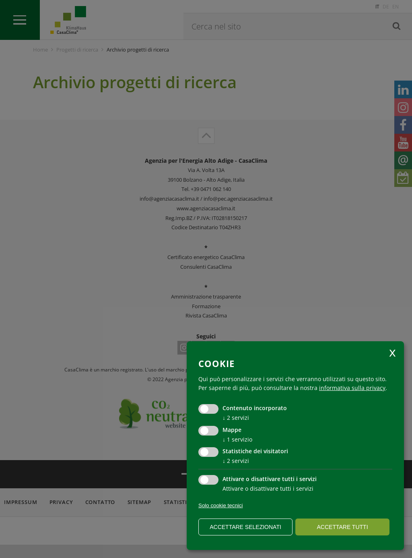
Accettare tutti (342, 527)
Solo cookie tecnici (220, 505)
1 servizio (237, 439)
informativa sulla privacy (352, 388)
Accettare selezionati (245, 527)
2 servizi (235, 417)
